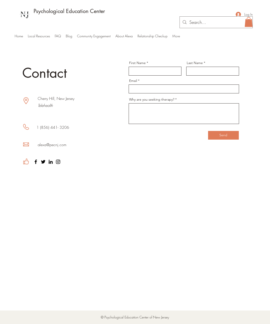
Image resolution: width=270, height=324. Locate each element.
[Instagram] (58, 162)
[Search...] (215, 22)
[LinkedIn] (51, 162)
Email (133, 80)
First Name (137, 63)
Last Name (195, 63)
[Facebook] (36, 162)
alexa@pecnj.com (52, 144)
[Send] (223, 135)
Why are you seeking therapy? (151, 99)
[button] (249, 22)
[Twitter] (43, 162)
